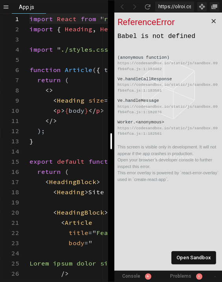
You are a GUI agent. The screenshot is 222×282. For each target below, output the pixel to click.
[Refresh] (147, 6)
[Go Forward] (134, 6)
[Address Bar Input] (174, 7)
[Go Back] (122, 6)
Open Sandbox (193, 257)
